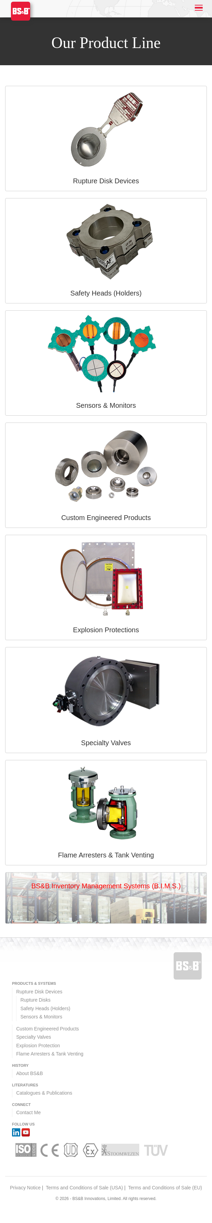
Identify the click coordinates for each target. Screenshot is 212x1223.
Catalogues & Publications (44, 1093)
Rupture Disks (35, 1000)
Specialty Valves (33, 1037)
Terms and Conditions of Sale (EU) (165, 1187)
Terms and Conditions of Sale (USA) (84, 1187)
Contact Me (28, 1112)
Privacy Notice (25, 1187)
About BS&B (29, 1073)
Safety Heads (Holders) (45, 1008)
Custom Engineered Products (47, 1028)
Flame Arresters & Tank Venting (49, 1054)
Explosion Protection (38, 1045)
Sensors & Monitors (41, 1016)
